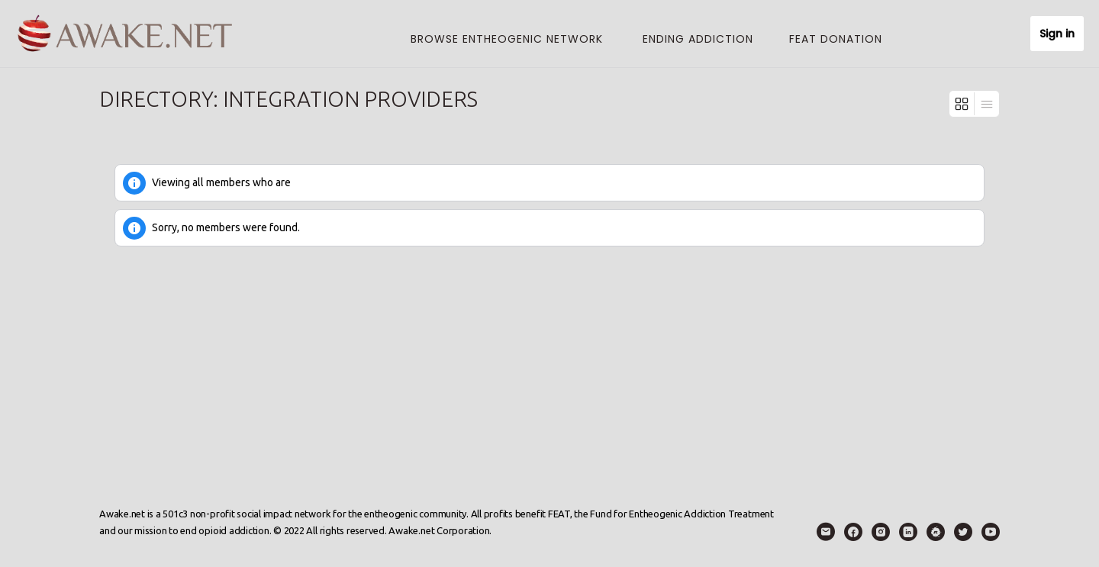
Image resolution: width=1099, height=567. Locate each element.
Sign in (1057, 33)
